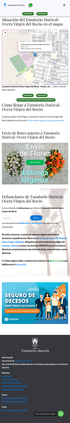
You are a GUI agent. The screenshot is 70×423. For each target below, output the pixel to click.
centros (14, 245)
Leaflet (46, 84)
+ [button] (5, 33)
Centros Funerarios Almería (14, 402)
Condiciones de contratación (14, 386)
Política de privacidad (11, 383)
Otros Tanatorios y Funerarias (15, 410)
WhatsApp (56, 261)
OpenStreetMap (55, 84)
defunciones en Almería (30, 223)
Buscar (36, 218)
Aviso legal (7, 376)
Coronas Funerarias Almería (14, 398)
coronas (6, 245)
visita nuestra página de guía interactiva (45, 120)
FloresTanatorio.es (23, 361)
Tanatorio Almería (16, 5)
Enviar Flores (28, 13)
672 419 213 (21, 264)
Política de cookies (10, 380)
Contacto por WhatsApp (12, 390)
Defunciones (42, 13)
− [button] (5, 37)
